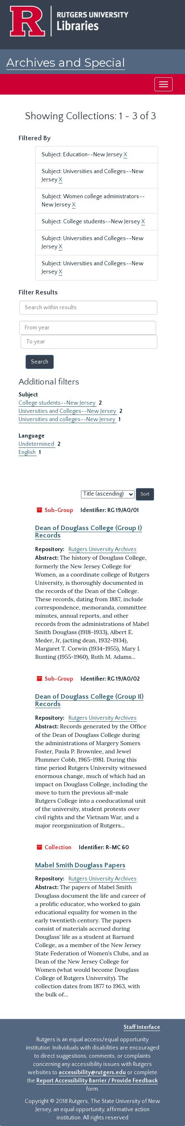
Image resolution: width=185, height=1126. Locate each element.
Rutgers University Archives (103, 549)
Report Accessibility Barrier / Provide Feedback (97, 1080)
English (28, 452)
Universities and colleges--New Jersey (67, 419)
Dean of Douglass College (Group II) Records (89, 700)
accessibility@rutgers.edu (92, 1072)
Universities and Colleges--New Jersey (68, 411)
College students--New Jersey (58, 403)
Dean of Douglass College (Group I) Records (88, 531)
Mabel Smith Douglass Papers (80, 865)
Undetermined (37, 444)
